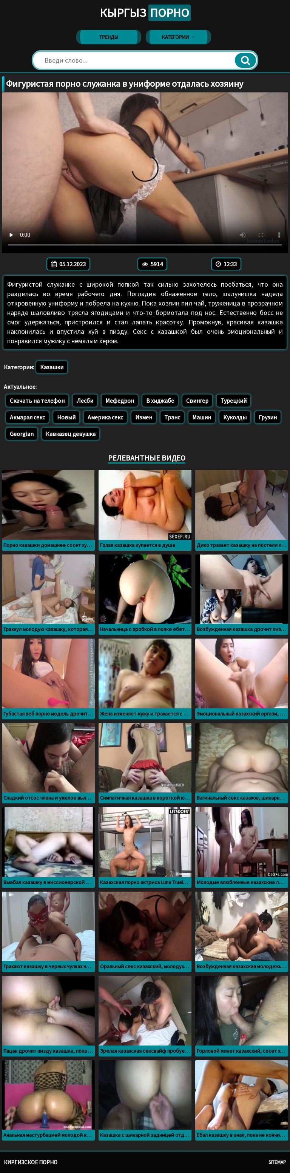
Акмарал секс (27, 417)
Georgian (22, 434)
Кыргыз (145, 13)
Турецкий (234, 400)
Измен (143, 417)
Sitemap (277, 1162)
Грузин (268, 417)
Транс (172, 417)
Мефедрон (119, 400)
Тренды (108, 37)
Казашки (51, 367)
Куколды (235, 417)
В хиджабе (160, 400)
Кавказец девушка (71, 434)
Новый (66, 417)
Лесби (85, 400)
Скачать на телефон (37, 400)
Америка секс (105, 417)
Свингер (197, 400)
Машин (201, 417)
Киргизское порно (30, 1162)
